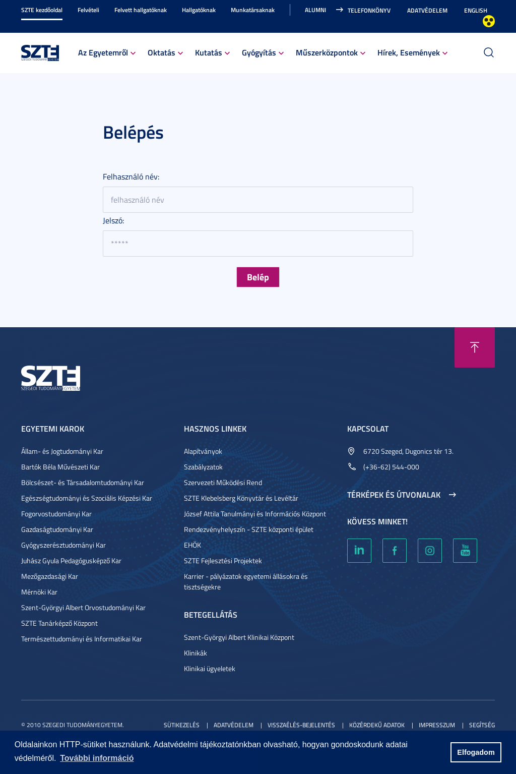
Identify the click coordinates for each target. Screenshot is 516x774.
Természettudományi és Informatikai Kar (81, 638)
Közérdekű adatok (377, 725)
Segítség (482, 725)
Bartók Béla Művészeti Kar (60, 466)
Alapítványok (203, 451)
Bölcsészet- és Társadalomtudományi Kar (82, 482)
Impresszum (437, 725)
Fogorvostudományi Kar (56, 513)
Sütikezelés (182, 725)
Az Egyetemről (103, 52)
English (475, 10)
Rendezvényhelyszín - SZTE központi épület (248, 529)
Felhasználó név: (131, 176)
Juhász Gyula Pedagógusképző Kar (71, 560)
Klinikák (195, 653)
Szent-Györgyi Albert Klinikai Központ (239, 637)
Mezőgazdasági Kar (49, 576)
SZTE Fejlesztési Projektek (223, 560)
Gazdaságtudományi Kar (57, 529)
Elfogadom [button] (475, 752)
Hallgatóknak (199, 10)
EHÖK (192, 545)
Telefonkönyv (369, 10)
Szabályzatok (203, 466)
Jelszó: (113, 220)
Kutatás (208, 52)
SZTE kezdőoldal (41, 10)
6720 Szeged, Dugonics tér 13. (408, 451)
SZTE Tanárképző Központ (59, 623)
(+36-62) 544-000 (391, 466)
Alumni (315, 10)
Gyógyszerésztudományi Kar (63, 545)
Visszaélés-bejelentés (301, 725)
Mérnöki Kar (39, 592)
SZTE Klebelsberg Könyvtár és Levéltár (241, 498)
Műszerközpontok (327, 52)
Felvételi (88, 10)
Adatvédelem (427, 10)
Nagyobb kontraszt (489, 21)
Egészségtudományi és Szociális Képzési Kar (86, 498)
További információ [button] (97, 758)
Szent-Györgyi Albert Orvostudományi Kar (83, 607)
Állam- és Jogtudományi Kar (62, 451)
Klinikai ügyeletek (209, 668)
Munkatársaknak (253, 10)
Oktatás (161, 52)
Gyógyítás (259, 52)
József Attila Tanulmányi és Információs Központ (255, 513)
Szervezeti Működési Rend (223, 482)
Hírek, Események (408, 52)
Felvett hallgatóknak (140, 10)
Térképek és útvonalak (393, 495)
